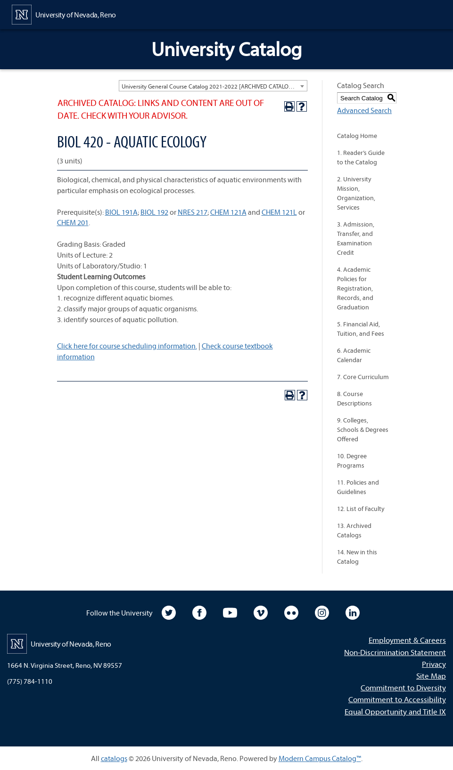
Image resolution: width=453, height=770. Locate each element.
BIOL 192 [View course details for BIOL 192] (154, 212)
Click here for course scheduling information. (127, 345)
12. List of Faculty (361, 508)
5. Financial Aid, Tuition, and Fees (360, 329)
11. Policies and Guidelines (358, 487)
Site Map (431, 676)
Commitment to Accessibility (397, 699)
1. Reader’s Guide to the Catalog (361, 157)
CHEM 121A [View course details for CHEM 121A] (228, 212)
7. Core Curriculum (363, 377)
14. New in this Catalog (357, 557)
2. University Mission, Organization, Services (356, 193)
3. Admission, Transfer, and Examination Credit (355, 238)
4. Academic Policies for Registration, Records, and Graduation (355, 288)
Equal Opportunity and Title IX (395, 711)
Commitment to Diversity (403, 687)
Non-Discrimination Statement (395, 652)
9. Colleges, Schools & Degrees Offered (362, 429)
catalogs (114, 758)
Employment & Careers (407, 640)
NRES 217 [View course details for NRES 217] (192, 212)
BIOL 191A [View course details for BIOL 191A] (121, 212)
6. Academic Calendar (354, 355)
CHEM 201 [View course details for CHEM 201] (73, 222)
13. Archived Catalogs (354, 530)
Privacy (434, 664)
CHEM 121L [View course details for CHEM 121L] (279, 212)
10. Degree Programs (352, 461)
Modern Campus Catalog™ (320, 758)
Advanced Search (364, 110)
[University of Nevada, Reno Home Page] (64, 13)
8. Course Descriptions (354, 398)
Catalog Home (357, 135)
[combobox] (213, 85)
